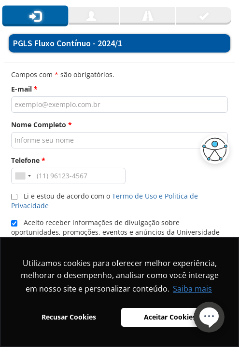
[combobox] (23, 176)
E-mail (24, 88)
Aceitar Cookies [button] (170, 316)
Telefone (28, 160)
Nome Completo (41, 124)
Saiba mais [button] (192, 288)
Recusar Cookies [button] (69, 316)
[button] (212, 149)
